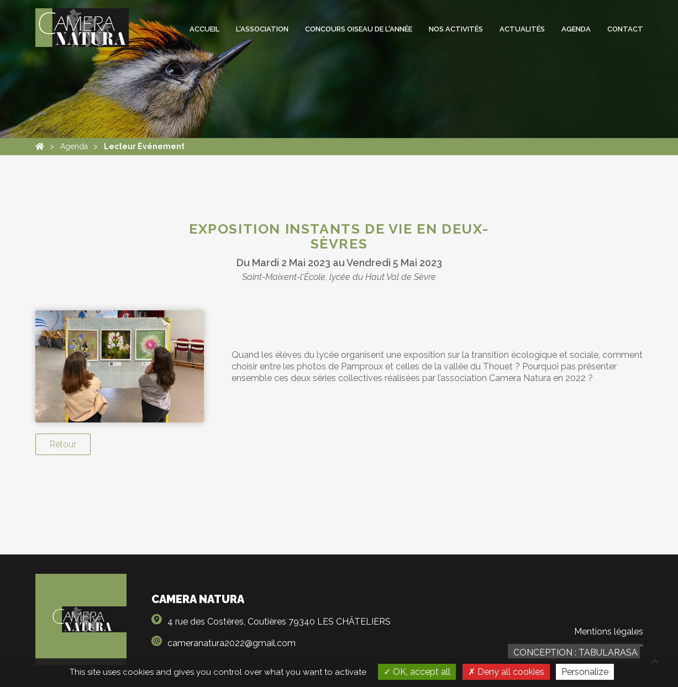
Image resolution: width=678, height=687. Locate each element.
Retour (63, 444)
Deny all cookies (506, 672)
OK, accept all (416, 672)
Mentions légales (608, 631)
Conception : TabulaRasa (575, 652)
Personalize (584, 672)
